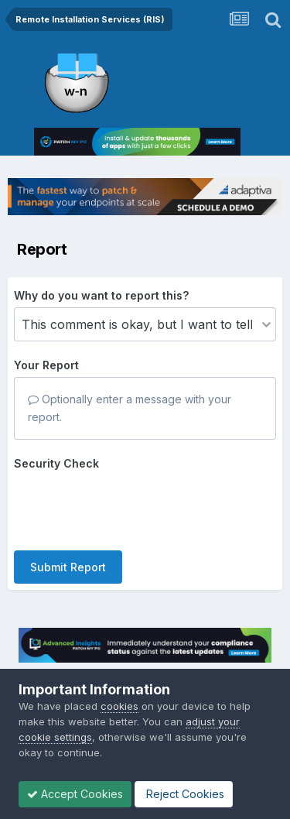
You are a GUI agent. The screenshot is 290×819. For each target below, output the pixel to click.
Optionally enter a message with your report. (129, 407)
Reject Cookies (183, 793)
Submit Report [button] (68, 567)
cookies (119, 706)
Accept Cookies (75, 793)
